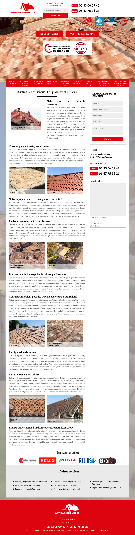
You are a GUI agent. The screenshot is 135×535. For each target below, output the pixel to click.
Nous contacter (49, 34)
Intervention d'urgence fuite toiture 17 (120, 83)
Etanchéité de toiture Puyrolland (66, 485)
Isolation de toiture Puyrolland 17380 (68, 481)
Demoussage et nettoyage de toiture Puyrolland (105, 482)
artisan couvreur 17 (12, 83)
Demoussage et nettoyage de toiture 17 (104, 83)
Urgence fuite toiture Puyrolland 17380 (106, 488)
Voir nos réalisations (82, 34)
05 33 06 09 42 (89, 5)
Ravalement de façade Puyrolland (27, 489)
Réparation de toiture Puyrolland (27, 485)
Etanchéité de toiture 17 (77, 83)
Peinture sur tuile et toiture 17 (90, 83)
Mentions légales (77, 530)
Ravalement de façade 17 (52, 82)
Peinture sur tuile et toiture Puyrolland (68, 489)
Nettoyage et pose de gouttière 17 (25, 83)
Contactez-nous (99, 530)
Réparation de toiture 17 (38, 83)
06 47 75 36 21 (89, 11)
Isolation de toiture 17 (65, 83)
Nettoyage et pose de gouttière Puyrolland (31, 481)
